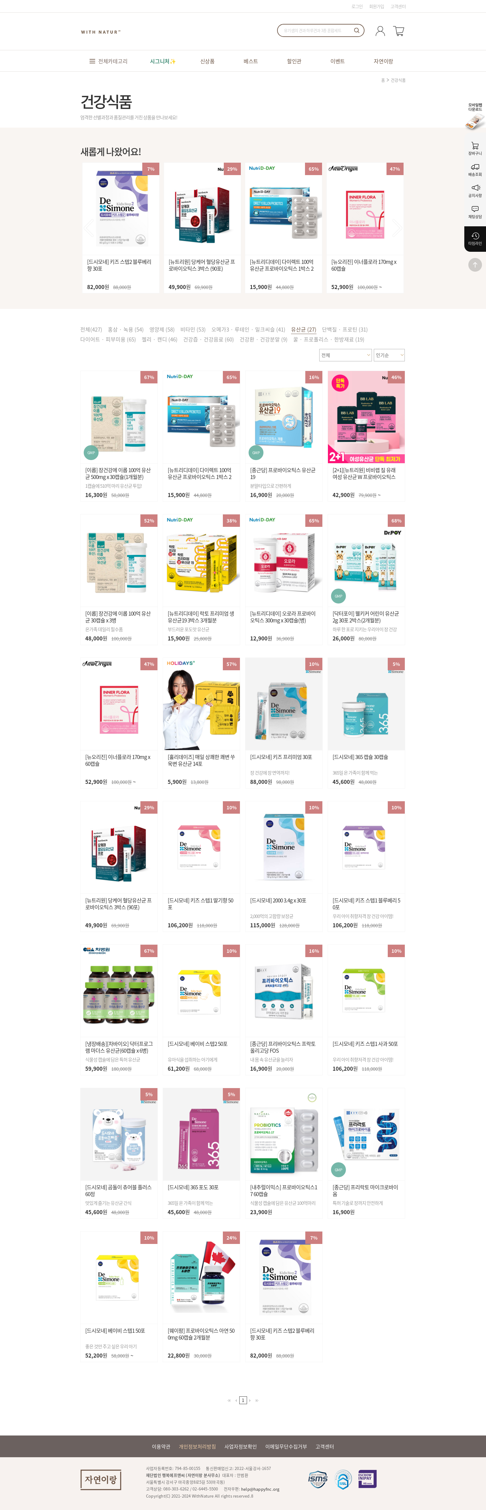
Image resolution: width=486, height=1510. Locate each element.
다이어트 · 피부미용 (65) (108, 339)
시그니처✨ (163, 61)
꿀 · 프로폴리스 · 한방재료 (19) (329, 339)
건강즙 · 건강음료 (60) (208, 339)
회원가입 (376, 6)
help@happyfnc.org (260, 1489)
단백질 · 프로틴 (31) (345, 329)
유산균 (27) (303, 329)
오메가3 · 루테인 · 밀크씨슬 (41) (248, 329)
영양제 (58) (162, 329)
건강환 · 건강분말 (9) (264, 339)
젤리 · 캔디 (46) (160, 339)
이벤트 (337, 61)
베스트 (251, 61)
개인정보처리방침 (197, 1446)
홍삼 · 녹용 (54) (126, 329)
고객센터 (398, 6)
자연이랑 (383, 61)
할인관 (294, 61)
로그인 (357, 6)
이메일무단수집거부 (286, 1446)
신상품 (207, 61)
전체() (91, 329)
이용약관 (161, 1446)
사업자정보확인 (240, 1446)
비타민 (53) (193, 329)
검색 (356, 30)
